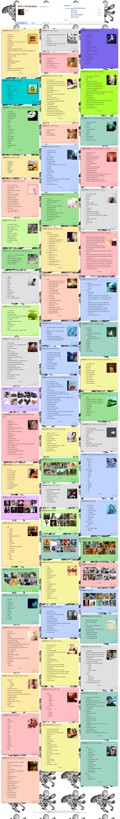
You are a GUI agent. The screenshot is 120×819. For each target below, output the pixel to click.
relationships (18, 465)
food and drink (52, 725)
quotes (97, 232)
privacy (64, 811)
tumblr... (27, 10)
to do (18, 251)
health (17, 306)
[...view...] (20, 73)
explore (99, 15)
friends (56, 275)
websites (12, 157)
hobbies (95, 393)
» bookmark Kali (43, 6)
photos (8, 389)
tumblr (9, 167)
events (90, 279)
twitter (9, 168)
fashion (16, 627)
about (59, 811)
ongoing (33, 23)
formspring (10, 170)
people (97, 359)
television (94, 190)
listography (68, 8)
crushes (11, 715)
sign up (99, 12)
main (21, 23)
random (51, 689)
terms (68, 811)
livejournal (10, 165)
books (10, 220)
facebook (9, 163)
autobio (11, 30)
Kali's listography (27, 6)
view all (66, 20)
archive (46, 23)
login (99, 9)
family (58, 377)
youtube (9, 172)
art (50, 348)
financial (55, 54)
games (13, 80)
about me (14, 181)
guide (55, 811)
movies (12, 339)
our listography (49, 811)
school (53, 228)
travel (16, 595)
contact (73, 811)
